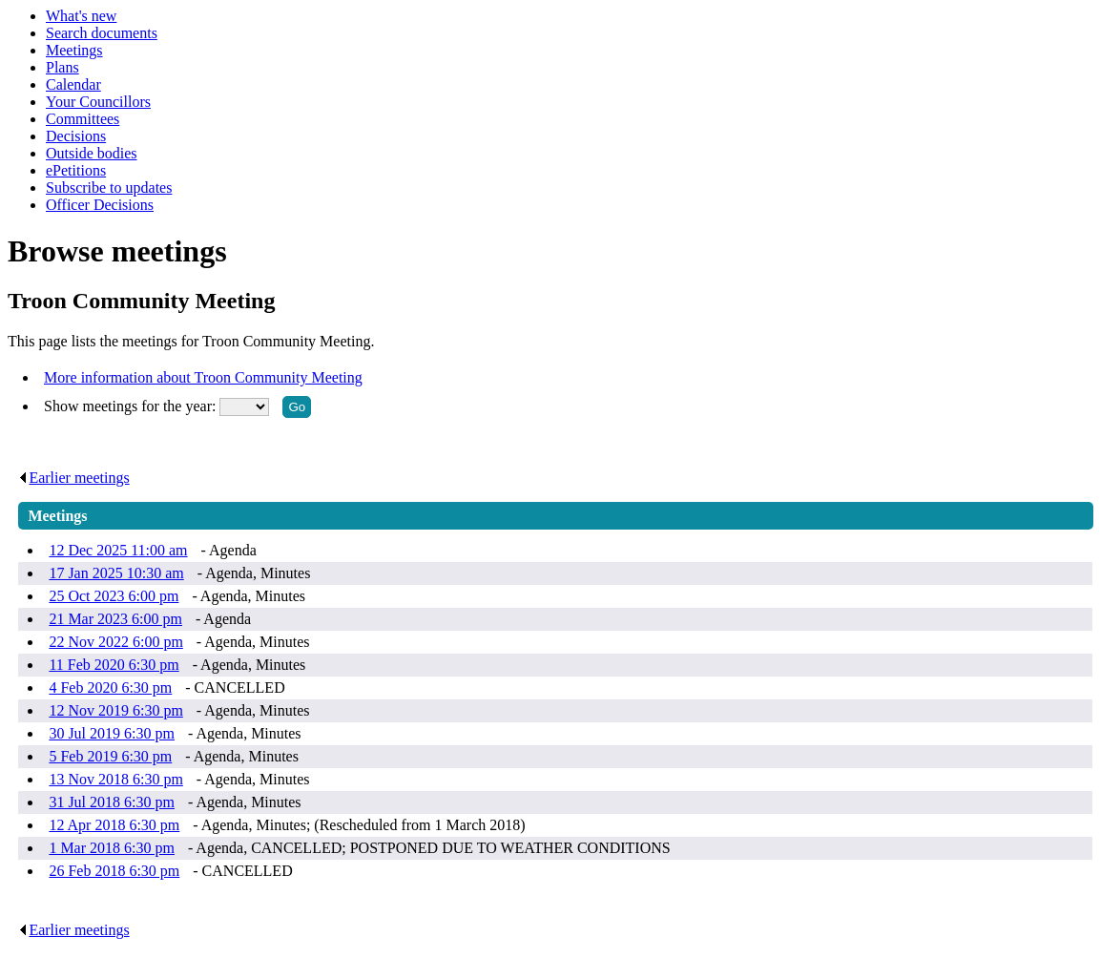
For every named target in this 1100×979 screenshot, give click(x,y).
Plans (62, 67)
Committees (82, 119)
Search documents (101, 33)
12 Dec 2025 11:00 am (118, 550)
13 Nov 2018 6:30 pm (115, 779)
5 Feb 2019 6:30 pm (110, 756)
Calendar (73, 84)
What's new (81, 16)
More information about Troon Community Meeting (203, 377)
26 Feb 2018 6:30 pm (114, 871)
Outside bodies (91, 153)
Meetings (74, 50)
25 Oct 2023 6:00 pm (113, 596)
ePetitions (76, 170)
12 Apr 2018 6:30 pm (114, 825)
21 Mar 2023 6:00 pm (115, 619)
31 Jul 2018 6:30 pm (112, 802)
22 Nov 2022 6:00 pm (115, 642)
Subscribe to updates (109, 187)
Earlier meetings (73, 477)
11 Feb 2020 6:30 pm (113, 664)
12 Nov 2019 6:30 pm (115, 710)
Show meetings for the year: (131, 406)
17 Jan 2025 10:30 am (116, 573)
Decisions (76, 136)
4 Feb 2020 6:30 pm (110, 687)
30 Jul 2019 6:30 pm (112, 733)
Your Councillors (98, 102)
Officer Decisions (100, 205)
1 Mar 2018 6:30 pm (112, 848)
